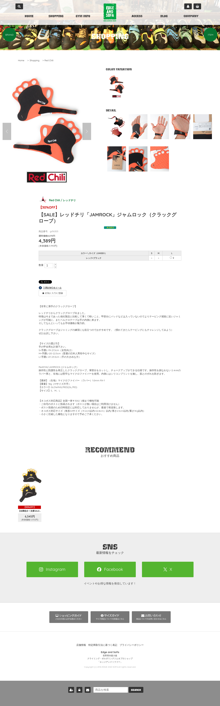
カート (197, 6)
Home (21, 60)
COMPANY (191, 16)
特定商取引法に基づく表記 (102, 644)
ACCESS (137, 16)
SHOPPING (56, 16)
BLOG (164, 16)
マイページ (188, 6)
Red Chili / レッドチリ (58, 200)
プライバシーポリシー (132, 644)
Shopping (34, 60)
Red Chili (49, 60)
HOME (29, 16)
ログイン (79, 689)
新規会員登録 (70, 689)
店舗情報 (81, 644)
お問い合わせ (87, 689)
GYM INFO (83, 16)
